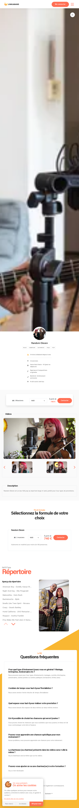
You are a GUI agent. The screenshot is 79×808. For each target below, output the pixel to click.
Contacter (65, 400)
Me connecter (60, 4)
